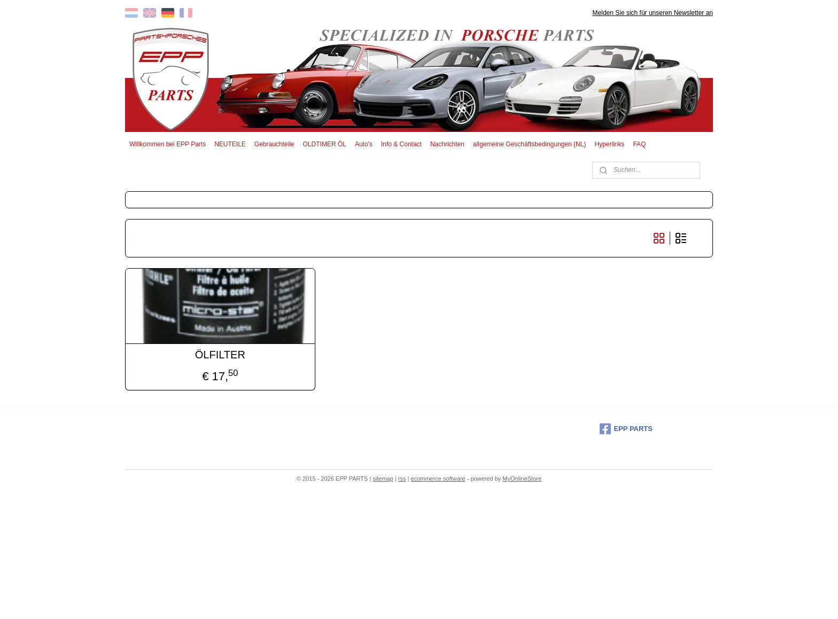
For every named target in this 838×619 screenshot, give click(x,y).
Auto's (364, 144)
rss (402, 478)
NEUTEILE (230, 144)
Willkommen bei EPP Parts (167, 144)
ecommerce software (438, 478)
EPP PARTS (626, 428)
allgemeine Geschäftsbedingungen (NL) (529, 144)
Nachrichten (447, 144)
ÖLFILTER (220, 355)
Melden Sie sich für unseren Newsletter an (653, 13)
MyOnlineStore (521, 478)
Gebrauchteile (274, 144)
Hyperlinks (609, 144)
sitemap (383, 478)
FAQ (639, 144)
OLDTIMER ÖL (324, 144)
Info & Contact (401, 144)
